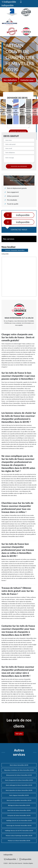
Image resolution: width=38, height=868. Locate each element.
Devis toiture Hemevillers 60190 (19, 765)
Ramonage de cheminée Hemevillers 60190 (19, 825)
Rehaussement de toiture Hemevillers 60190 (19, 775)
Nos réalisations (10, 80)
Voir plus (19, 733)
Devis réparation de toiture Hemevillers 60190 (19, 790)
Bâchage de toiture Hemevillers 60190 (19, 805)
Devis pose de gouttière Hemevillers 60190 (19, 800)
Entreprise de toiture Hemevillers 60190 (18, 815)
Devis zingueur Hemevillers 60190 (19, 795)
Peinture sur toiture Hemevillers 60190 (19, 840)
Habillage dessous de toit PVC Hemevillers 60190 (19, 830)
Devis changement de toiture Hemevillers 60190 (19, 780)
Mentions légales (28, 863)
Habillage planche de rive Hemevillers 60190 (19, 820)
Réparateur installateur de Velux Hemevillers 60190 (19, 770)
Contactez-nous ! (27, 80)
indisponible (9, 1)
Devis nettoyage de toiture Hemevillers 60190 (19, 785)
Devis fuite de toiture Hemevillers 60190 (19, 810)
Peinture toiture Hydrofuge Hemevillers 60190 (19, 835)
